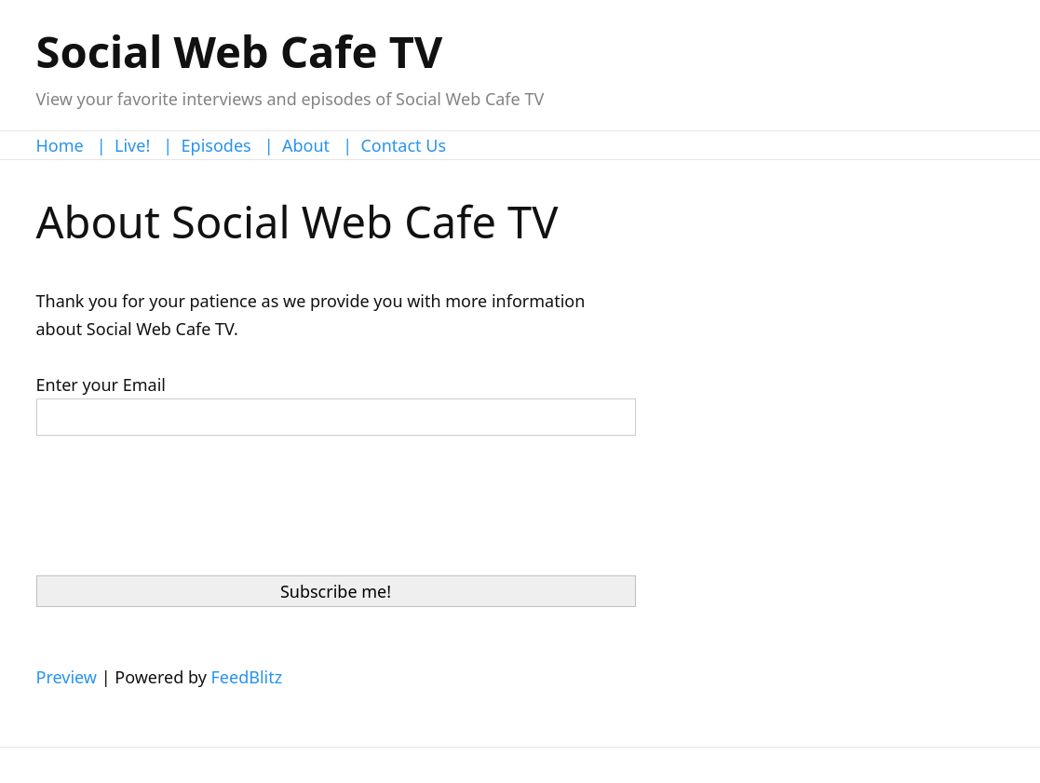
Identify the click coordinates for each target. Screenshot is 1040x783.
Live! (132, 145)
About (306, 145)
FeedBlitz (247, 677)
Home (60, 145)
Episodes (216, 145)
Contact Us (403, 145)
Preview (66, 677)
